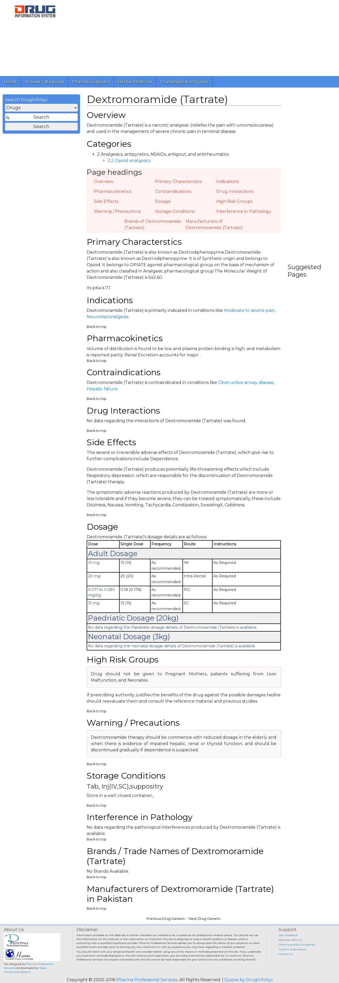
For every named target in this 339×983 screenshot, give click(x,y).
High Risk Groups (234, 201)
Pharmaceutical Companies (297, 944)
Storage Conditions (174, 211)
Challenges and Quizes (184, 81)
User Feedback (288, 935)
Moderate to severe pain (249, 310)
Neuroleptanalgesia (107, 316)
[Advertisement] (202, 36)
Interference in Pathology (243, 211)
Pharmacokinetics (112, 191)
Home (10, 81)
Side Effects (106, 201)
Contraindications (173, 191)
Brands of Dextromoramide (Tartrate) (152, 224)
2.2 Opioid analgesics (129, 160)
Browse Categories (44, 81)
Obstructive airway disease (246, 382)
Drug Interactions (234, 191)
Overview (104, 181)
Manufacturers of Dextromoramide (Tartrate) (214, 224)
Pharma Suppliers (91, 81)
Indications (227, 181)
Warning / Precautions (117, 211)
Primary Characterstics (178, 181)
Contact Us (286, 954)
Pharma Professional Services (146, 979)
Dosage (163, 201)
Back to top (97, 327)
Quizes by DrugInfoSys (248, 979)
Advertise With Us (290, 940)
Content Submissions (292, 949)
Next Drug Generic (205, 919)
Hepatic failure (102, 388)
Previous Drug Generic (166, 919)
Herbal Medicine (135, 81)
